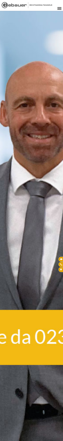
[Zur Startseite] (27, 7)
